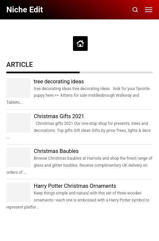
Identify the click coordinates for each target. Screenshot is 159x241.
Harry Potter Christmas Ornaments (75, 186)
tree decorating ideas (59, 81)
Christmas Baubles (56, 151)
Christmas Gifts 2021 (59, 116)
